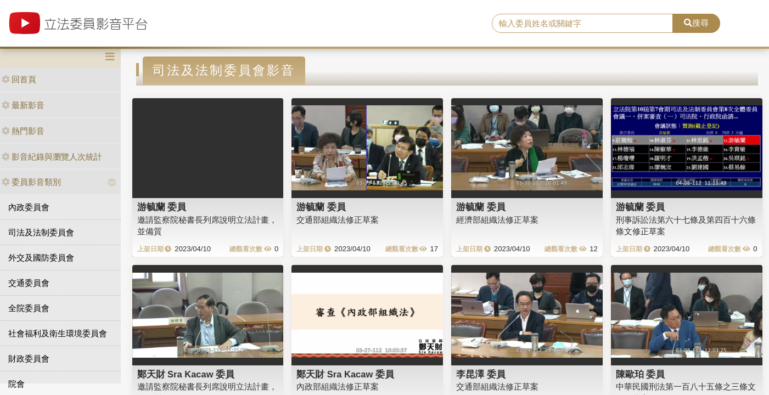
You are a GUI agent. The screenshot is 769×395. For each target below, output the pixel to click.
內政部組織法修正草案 (337, 386)
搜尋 (696, 22)
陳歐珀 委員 (640, 374)
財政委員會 (28, 358)
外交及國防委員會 (41, 257)
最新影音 (23, 105)
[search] (582, 23)
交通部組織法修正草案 (337, 219)
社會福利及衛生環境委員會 (57, 333)
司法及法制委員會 (41, 232)
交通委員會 (28, 282)
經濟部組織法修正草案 (497, 219)
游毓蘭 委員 (162, 207)
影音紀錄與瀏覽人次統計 (52, 156)
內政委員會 (28, 207)
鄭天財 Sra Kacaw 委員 (186, 374)
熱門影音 (23, 131)
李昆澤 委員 (481, 374)
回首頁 (19, 79)
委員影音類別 (31, 182)
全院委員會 (28, 308)
